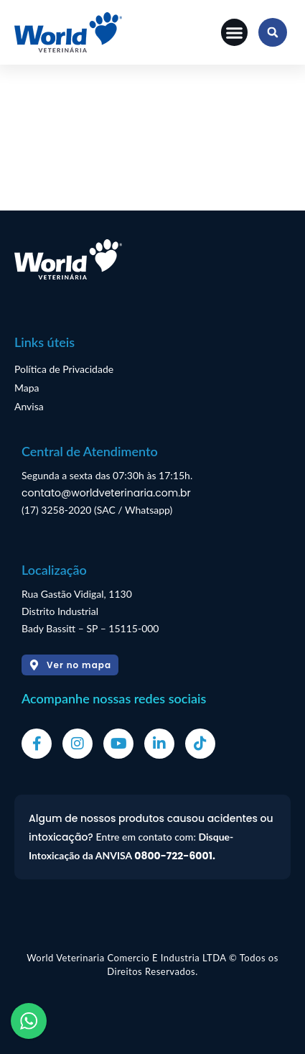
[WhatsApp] (29, 1021)
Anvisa (29, 406)
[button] (234, 32)
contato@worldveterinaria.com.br (106, 493)
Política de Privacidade (63, 369)
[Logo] (68, 32)
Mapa (26, 388)
